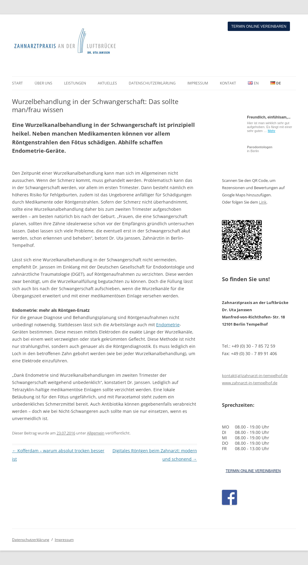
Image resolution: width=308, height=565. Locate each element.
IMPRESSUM (197, 83)
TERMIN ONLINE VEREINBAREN (253, 471)
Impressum (64, 539)
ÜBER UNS (43, 83)
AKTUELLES (107, 83)
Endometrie (168, 324)
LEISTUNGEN (75, 83)
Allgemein (95, 433)
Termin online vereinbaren (258, 26)
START (17, 83)
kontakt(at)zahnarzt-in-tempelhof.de (255, 375)
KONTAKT (228, 83)
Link (262, 202)
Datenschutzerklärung (30, 539)
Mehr (271, 131)
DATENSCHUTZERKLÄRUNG (152, 83)
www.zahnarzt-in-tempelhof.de (249, 382)
